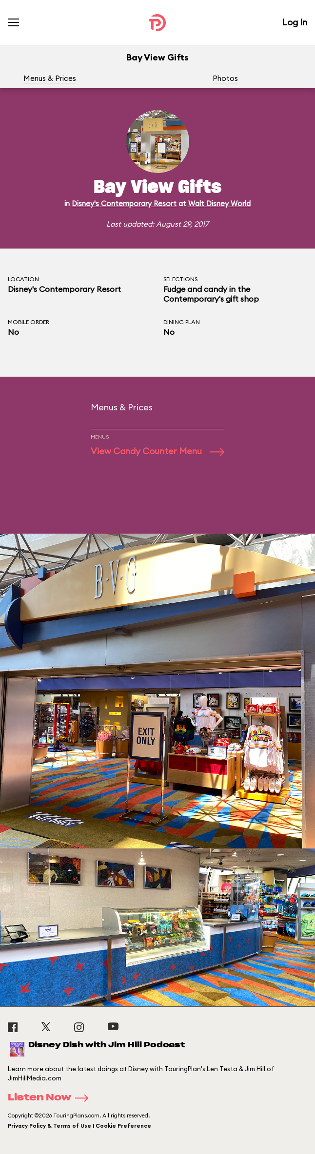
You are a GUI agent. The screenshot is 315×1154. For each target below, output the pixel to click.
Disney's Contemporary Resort (124, 203)
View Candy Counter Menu (157, 451)
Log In (294, 22)
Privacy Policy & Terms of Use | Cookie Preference (79, 1125)
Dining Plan (181, 322)
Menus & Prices (49, 78)
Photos (225, 78)
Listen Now (51, 1098)
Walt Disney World (219, 203)
